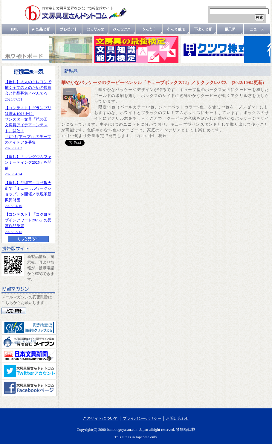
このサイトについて (100, 418)
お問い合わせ (177, 418)
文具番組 (176, 29)
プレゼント (68, 29)
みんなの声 (122, 29)
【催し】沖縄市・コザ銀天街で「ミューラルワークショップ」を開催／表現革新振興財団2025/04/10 (28, 194)
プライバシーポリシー (142, 418)
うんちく (149, 29)
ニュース (257, 29)
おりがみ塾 (95, 29)
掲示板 (230, 29)
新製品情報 (41, 29)
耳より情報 (203, 29)
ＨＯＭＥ (14, 29)
